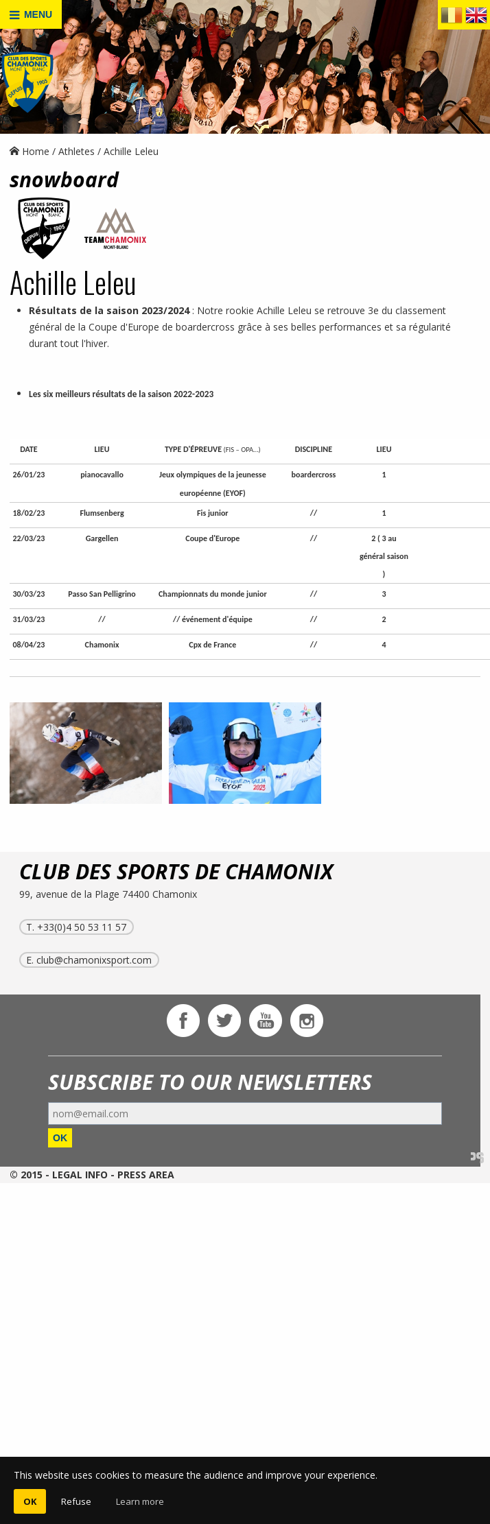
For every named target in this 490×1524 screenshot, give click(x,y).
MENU (31, 15)
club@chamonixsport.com (94, 959)
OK (60, 1137)
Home (29, 151)
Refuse (76, 1501)
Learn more (140, 1501)
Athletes (76, 151)
